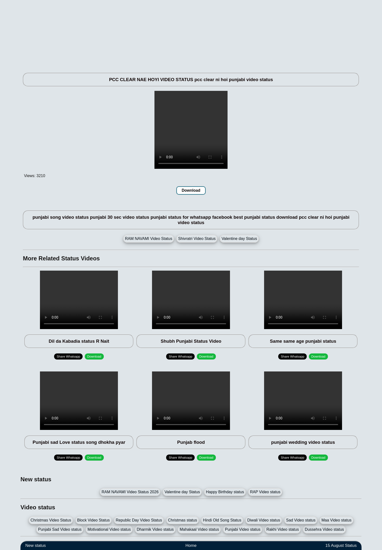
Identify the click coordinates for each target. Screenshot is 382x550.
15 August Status (341, 545)
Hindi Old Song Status (222, 520)
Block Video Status (93, 520)
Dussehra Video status (324, 529)
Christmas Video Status (50, 520)
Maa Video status (336, 520)
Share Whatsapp (68, 356)
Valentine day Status (239, 239)
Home (190, 545)
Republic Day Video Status (139, 520)
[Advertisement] (166, 34)
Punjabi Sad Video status (60, 529)
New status (35, 545)
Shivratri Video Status (197, 239)
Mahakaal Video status (199, 529)
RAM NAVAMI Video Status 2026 (130, 492)
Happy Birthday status (225, 492)
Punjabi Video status (242, 529)
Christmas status (182, 520)
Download (191, 190)
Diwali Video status (263, 520)
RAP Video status (265, 492)
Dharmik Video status (155, 529)
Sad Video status (300, 520)
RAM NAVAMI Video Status (148, 239)
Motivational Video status (109, 529)
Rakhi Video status (283, 529)
